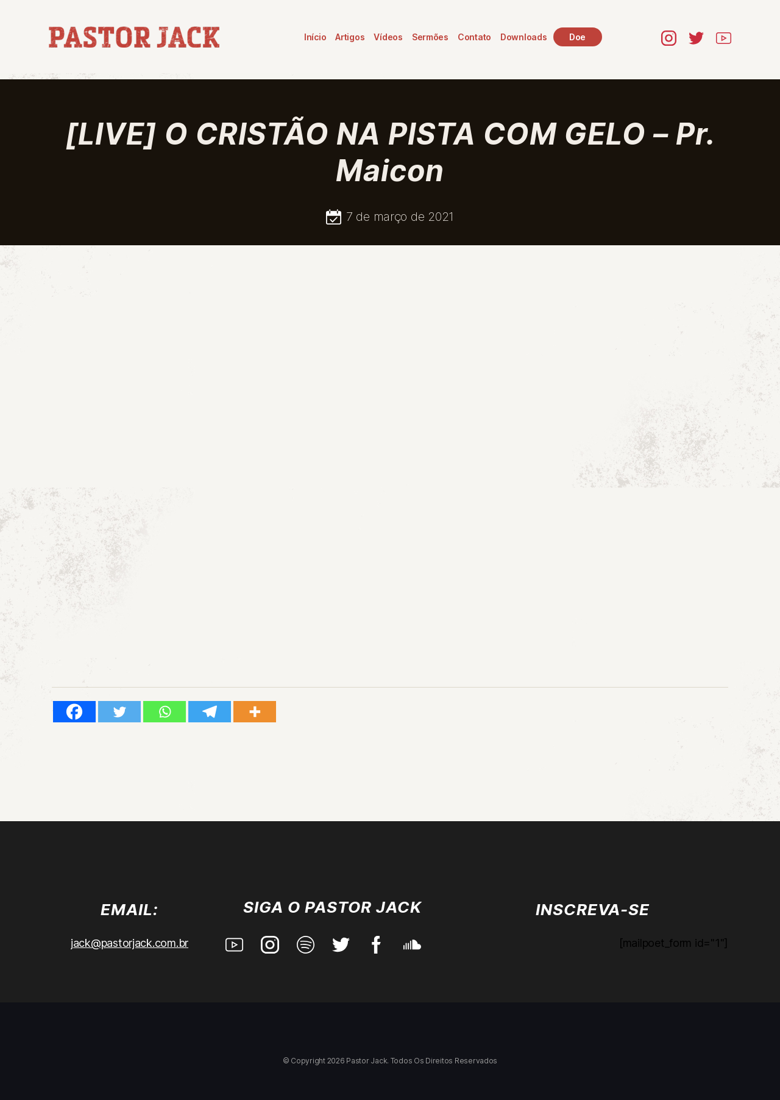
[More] (254, 711)
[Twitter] (119, 711)
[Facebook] (74, 711)
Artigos (350, 37)
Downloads (524, 37)
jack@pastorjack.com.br (129, 942)
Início (316, 37)
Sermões (431, 37)
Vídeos (389, 37)
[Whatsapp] (164, 711)
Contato (475, 37)
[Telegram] (209, 711)
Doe (578, 37)
